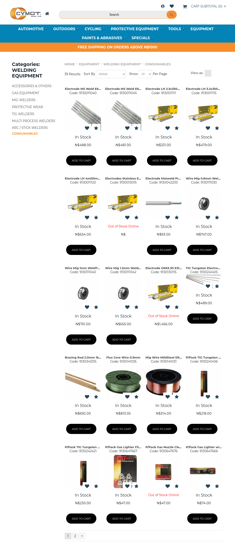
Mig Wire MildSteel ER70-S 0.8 (168, 357)
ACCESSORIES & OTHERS (32, 86)
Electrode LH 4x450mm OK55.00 (90, 178)
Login (162, 6)
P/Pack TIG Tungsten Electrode (209, 357)
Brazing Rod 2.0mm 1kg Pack (87, 357)
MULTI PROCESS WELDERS (33, 121)
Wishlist (171, 6)
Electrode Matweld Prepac (165, 178)
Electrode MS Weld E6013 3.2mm (130, 89)
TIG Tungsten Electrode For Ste (209, 268)
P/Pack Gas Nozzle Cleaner (165, 447)
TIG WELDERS (23, 114)
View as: (197, 73)
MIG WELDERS (24, 100)
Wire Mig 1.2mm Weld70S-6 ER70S (131, 268)
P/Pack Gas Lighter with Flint (208, 447)
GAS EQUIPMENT (25, 93)
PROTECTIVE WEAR (27, 107)
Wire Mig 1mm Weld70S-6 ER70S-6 (91, 268)
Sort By (89, 74)
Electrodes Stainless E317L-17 (127, 178)
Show (133, 74)
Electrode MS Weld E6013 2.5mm (90, 89)
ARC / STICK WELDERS (30, 128)
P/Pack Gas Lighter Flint (123, 447)
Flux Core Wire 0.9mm (123, 357)
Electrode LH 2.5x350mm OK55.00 (171, 89)
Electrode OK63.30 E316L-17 (166, 268)
